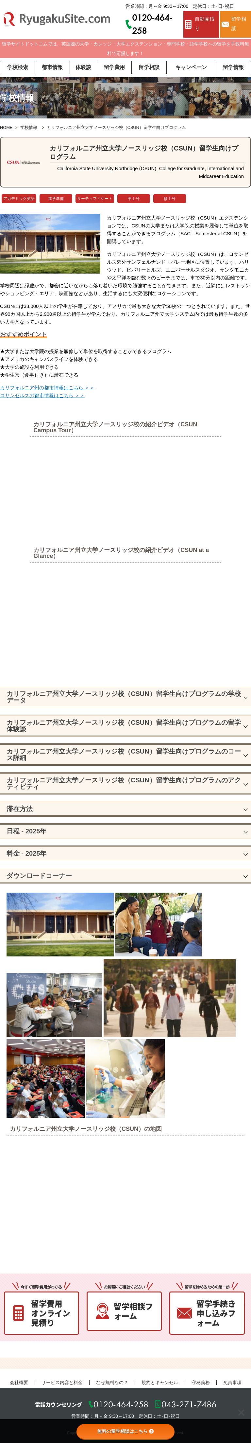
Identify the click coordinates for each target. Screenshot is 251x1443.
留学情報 (233, 67)
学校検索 (17, 67)
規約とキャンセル (160, 1382)
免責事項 (232, 1382)
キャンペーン (191, 67)
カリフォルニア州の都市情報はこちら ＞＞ (47, 387)
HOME (6, 127)
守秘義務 (201, 1382)
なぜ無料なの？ (112, 1382)
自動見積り (204, 23)
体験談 (83, 67)
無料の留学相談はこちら (125, 1431)
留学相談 (238, 23)
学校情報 (28, 127)
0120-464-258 (120, 1404)
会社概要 (19, 1382)
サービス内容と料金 (62, 1382)
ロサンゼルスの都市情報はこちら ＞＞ (42, 395)
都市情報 (52, 67)
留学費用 (114, 67)
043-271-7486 (188, 1404)
